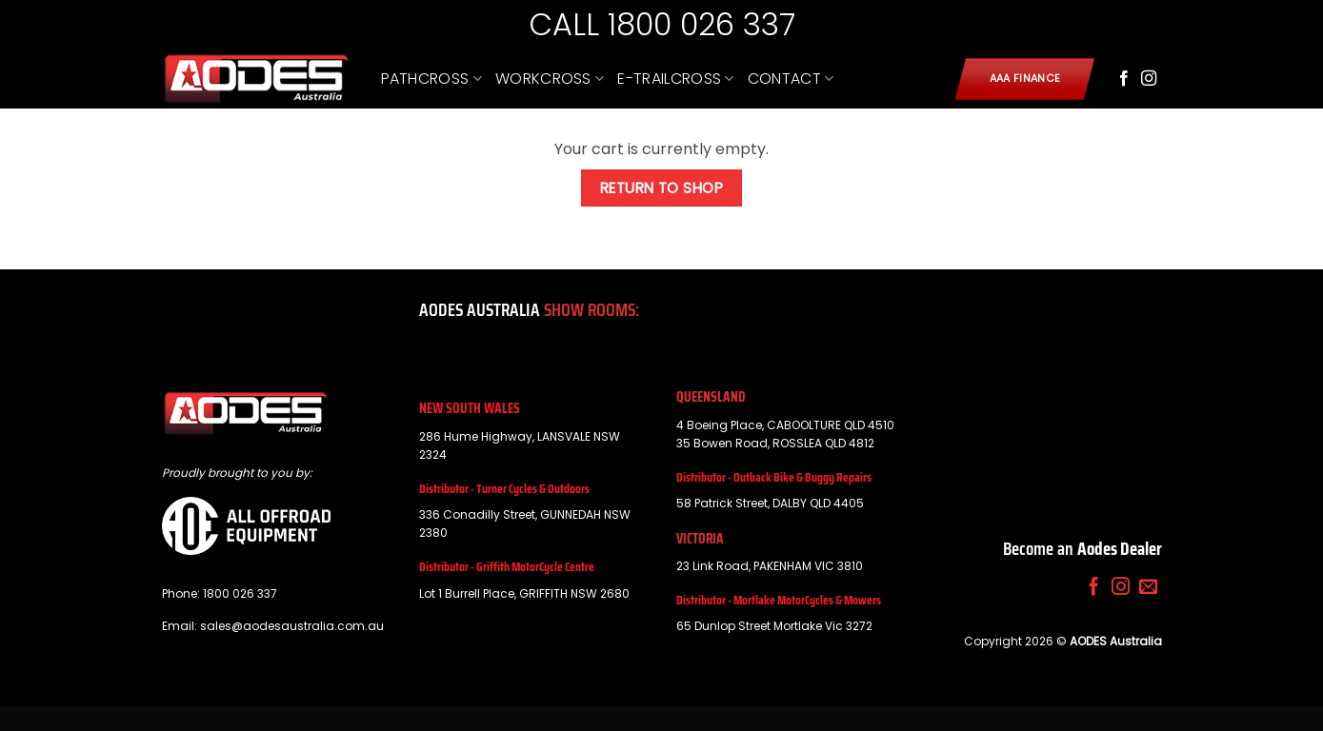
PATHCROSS (431, 78)
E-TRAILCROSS (675, 78)
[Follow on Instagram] (1148, 79)
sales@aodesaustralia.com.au (292, 626)
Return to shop (662, 188)
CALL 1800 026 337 (662, 24)
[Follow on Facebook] (1124, 79)
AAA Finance (1025, 78)
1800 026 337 (240, 593)
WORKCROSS (549, 78)
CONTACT (791, 78)
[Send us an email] (1148, 588)
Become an (1082, 548)
